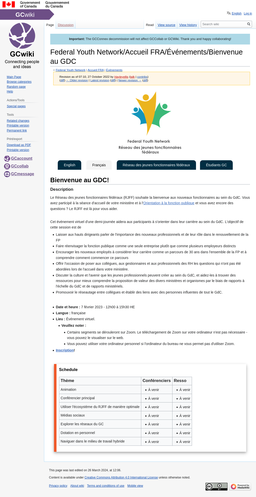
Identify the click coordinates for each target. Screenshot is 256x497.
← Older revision (77, 80)
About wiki (77, 486)
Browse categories (19, 82)
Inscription (65, 350)
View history (188, 25)
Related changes (18, 120)
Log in (248, 13)
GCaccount (18, 158)
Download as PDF (19, 145)
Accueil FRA (96, 70)
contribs (142, 76)
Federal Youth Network (71, 70)
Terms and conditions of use (105, 486)
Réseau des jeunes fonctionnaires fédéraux (156, 165)
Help (10, 91)
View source (167, 25)
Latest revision (99, 80)
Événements (114, 70)
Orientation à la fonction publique (168, 203)
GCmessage (19, 174)
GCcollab (16, 166)
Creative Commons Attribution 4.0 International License (121, 477)
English (69, 165)
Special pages (16, 106)
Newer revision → (130, 80)
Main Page (14, 77)
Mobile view (135, 486)
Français (99, 165)
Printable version (18, 125)
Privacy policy (58, 486)
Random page (16, 86)
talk (132, 76)
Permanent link (17, 130)
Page (50, 25)
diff (62, 80)
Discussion (66, 25)
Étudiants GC (216, 165)
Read (150, 25)
